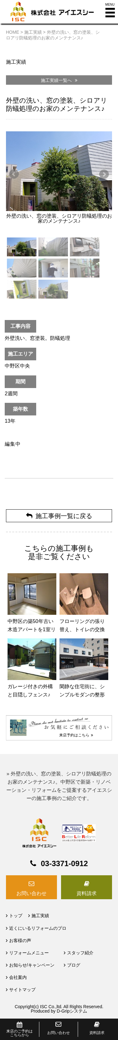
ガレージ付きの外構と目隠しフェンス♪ (30, 690)
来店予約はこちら (76, 735)
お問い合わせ (31, 893)
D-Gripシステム (72, 1011)
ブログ (73, 965)
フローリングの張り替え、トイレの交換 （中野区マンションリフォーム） (84, 634)
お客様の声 (20, 940)
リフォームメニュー (29, 952)
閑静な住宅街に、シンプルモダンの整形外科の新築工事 (82, 695)
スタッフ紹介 (80, 952)
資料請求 (86, 893)
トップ (15, 915)
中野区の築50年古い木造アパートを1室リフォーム (32, 629)
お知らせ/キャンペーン (31, 965)
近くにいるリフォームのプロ (37, 928)
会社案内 (18, 977)
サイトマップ (22, 989)
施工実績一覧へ (59, 80)
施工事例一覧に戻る (59, 515)
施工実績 (40, 915)
